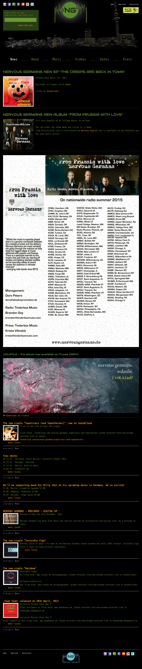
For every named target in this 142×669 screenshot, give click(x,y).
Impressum (122, 4)
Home (112, 4)
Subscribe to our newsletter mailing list (19, 13)
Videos (80, 59)
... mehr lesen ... (14, 442)
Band (35, 59)
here (68, 84)
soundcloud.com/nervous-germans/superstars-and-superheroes (51, 439)
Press (127, 59)
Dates (104, 59)
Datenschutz (134, 4)
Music (56, 59)
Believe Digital (89, 130)
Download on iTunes (17, 415)
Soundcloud (52, 91)
